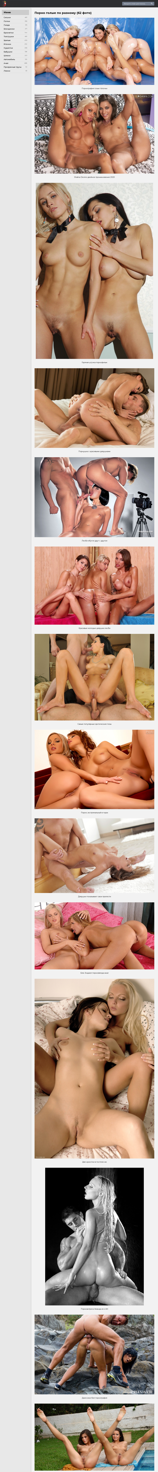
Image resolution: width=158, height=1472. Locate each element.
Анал (6, 63)
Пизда (7, 25)
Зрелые (7, 40)
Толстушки (9, 36)
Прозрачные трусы (12, 67)
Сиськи (7, 17)
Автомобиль (9, 59)
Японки (7, 44)
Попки (7, 21)
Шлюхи (7, 56)
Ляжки (7, 71)
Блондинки (9, 29)
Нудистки (8, 48)
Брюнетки (8, 33)
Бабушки (8, 52)
